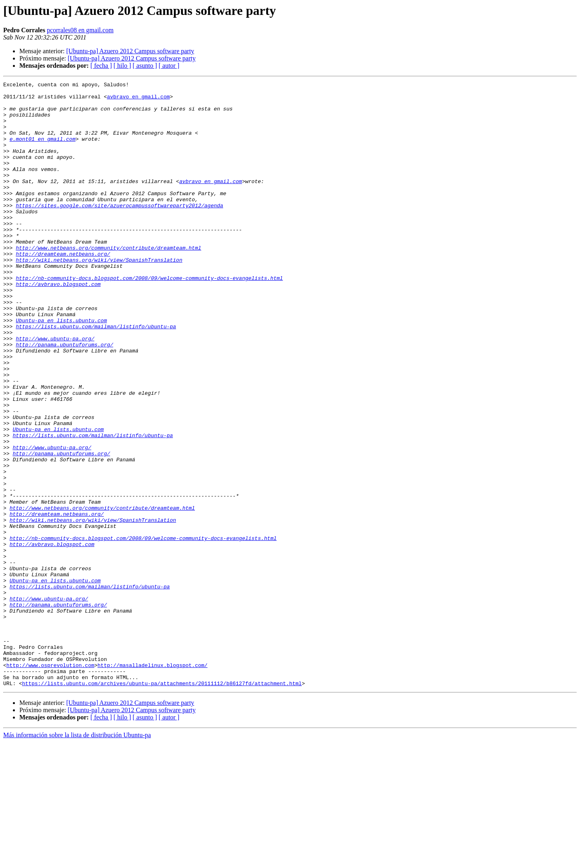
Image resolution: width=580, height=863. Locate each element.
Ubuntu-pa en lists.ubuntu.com (61, 368)
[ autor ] (169, 65)
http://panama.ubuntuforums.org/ (64, 397)
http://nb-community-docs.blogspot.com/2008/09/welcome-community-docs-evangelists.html (149, 317)
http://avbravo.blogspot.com (58, 325)
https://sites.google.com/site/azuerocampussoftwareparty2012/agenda (119, 230)
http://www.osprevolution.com (50, 782)
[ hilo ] (122, 65)
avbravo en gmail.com (138, 100)
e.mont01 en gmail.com (43, 150)
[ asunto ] (145, 65)
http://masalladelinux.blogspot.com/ (152, 782)
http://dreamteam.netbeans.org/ (63, 288)
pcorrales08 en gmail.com (80, 30)
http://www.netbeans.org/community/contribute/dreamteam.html (108, 281)
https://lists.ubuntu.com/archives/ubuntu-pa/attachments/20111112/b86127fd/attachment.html (162, 804)
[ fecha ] (101, 65)
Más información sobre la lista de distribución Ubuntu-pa (77, 856)
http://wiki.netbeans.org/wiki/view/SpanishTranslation (99, 296)
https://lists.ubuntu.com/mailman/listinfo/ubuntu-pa (96, 375)
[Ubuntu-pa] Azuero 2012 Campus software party (130, 51)
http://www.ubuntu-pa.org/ (55, 390)
